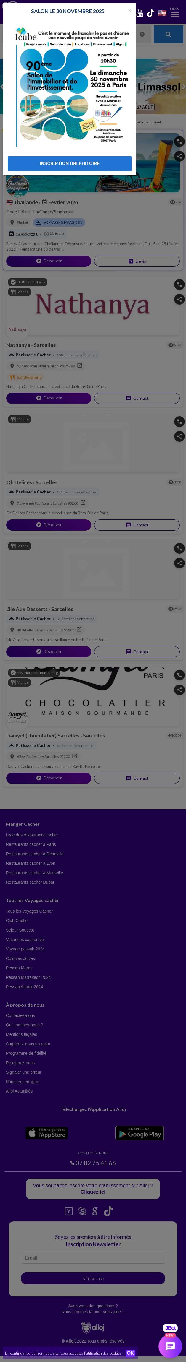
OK (130, 1353)
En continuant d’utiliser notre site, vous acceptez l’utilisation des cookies (63, 1353)
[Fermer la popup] (130, 10)
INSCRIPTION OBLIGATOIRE (70, 163)
